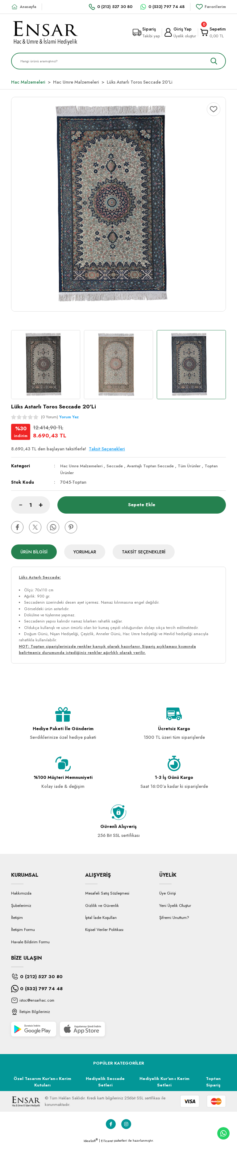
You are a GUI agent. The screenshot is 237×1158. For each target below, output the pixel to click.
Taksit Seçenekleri (143, 552)
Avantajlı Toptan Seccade (157, 466)
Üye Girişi (167, 906)
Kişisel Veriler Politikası (104, 942)
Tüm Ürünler (199, 466)
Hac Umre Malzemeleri (83, 466)
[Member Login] (180, 32)
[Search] (118, 61)
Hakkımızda (21, 906)
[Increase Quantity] (44, 505)
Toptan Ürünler (75, 472)
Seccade (119, 466)
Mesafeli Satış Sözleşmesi (107, 906)
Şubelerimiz (21, 918)
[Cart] (213, 32)
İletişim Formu (23, 942)
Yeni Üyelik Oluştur (175, 918)
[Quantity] (30, 505)
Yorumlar (84, 552)
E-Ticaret (107, 1153)
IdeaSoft (91, 1153)
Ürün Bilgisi (34, 552)
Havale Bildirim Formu (30, 955)
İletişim (17, 930)
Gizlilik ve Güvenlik (102, 918)
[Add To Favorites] (213, 109)
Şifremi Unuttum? (174, 930)
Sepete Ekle (141, 504)
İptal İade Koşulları (101, 930)
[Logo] (45, 32)
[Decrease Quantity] (16, 505)
